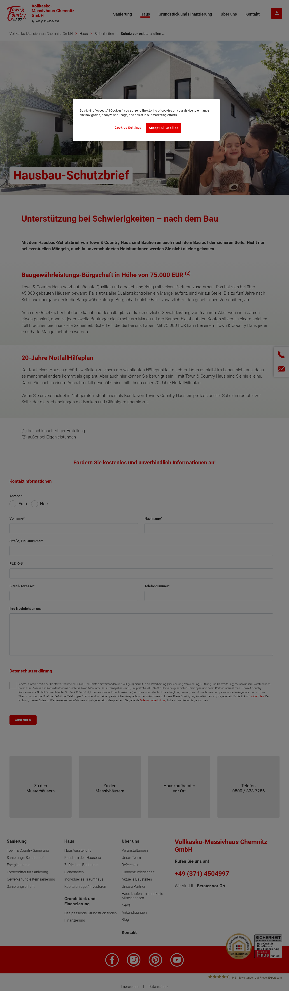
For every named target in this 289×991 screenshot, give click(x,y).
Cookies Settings (128, 127)
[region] (146, 120)
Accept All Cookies (163, 128)
